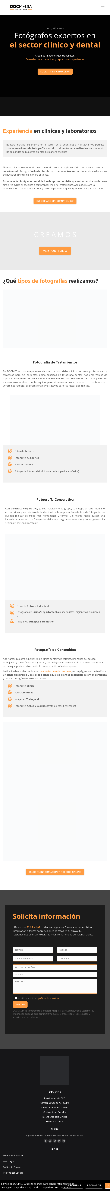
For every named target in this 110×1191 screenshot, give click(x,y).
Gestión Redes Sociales (54, 1112)
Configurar (73, 1185)
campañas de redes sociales (55, 671)
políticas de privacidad (48, 998)
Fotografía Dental (54, 1121)
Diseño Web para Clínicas (54, 1116)
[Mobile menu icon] (103, 7)
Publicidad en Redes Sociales (55, 1107)
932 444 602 (33, 927)
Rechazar (94, 1185)
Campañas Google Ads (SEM (54, 1102)
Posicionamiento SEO (54, 1098)
